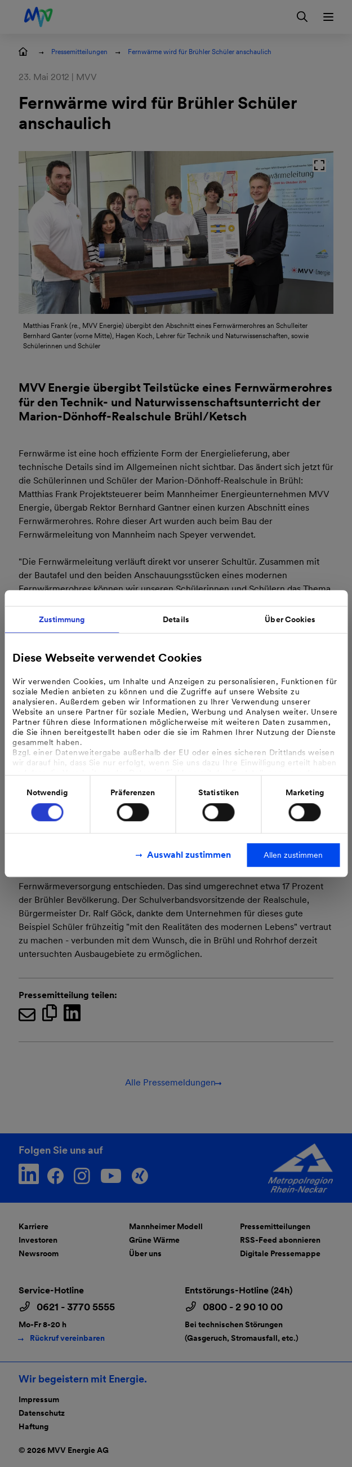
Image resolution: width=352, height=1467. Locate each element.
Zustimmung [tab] (62, 619)
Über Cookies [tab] (290, 619)
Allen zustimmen (293, 854)
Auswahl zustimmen (189, 854)
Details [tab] (176, 619)
